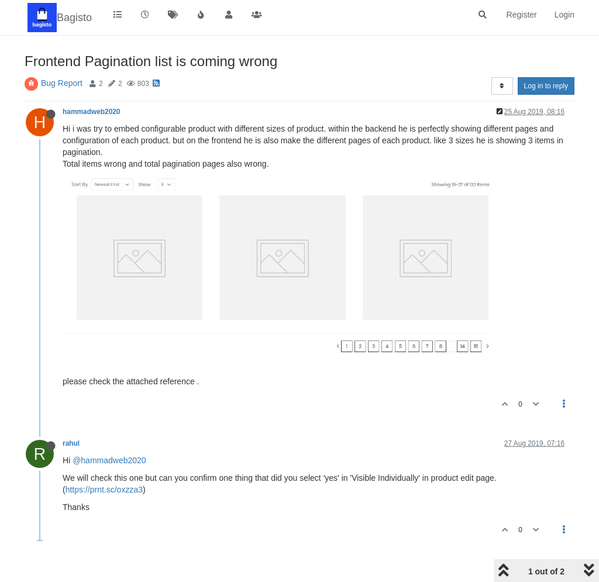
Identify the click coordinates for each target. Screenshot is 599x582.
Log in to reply (546, 86)
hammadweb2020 (91, 112)
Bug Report (61, 83)
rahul (71, 443)
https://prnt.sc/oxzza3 (104, 489)
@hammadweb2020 (109, 460)
